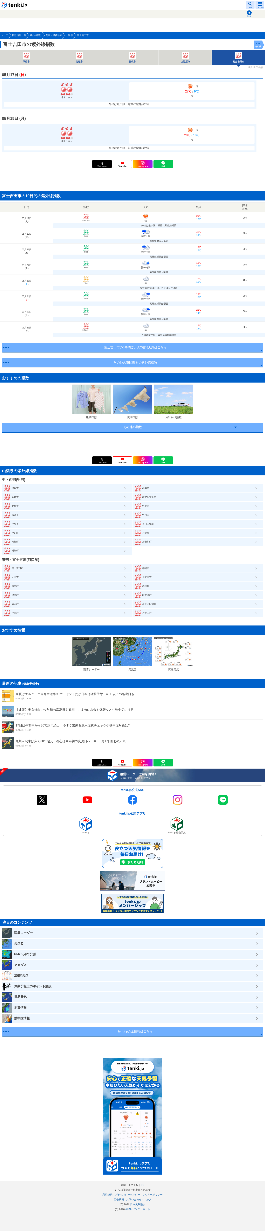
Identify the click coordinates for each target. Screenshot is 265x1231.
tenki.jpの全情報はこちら (135, 1031)
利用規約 (107, 1194)
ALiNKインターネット (137, 1209)
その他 (258, 46)
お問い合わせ (133, 1199)
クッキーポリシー (152, 1194)
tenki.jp (14, 5)
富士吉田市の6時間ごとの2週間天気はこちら (135, 347)
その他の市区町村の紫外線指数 (135, 362)
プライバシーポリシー (127, 1194)
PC (142, 1184)
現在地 (249, 16)
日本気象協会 (137, 1204)
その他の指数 (132, 427)
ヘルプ (147, 1199)
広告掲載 (119, 1199)
